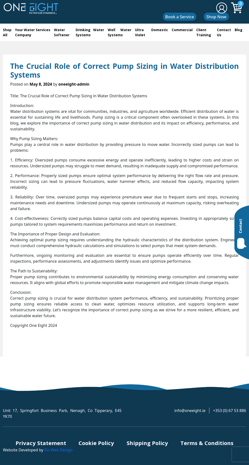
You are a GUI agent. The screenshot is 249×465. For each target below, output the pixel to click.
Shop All (7, 32)
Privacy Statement (41, 443)
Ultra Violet (140, 32)
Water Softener (62, 32)
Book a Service (179, 16)
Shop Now (216, 16)
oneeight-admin (73, 84)
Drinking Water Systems (90, 32)
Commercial (182, 29)
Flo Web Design (58, 450)
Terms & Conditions (206, 443)
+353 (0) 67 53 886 (229, 410)
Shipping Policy (147, 443)
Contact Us (224, 32)
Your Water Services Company (32, 32)
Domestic (159, 29)
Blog (238, 29)
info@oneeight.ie (189, 410)
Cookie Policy (96, 443)
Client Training (203, 32)
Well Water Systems (119, 32)
